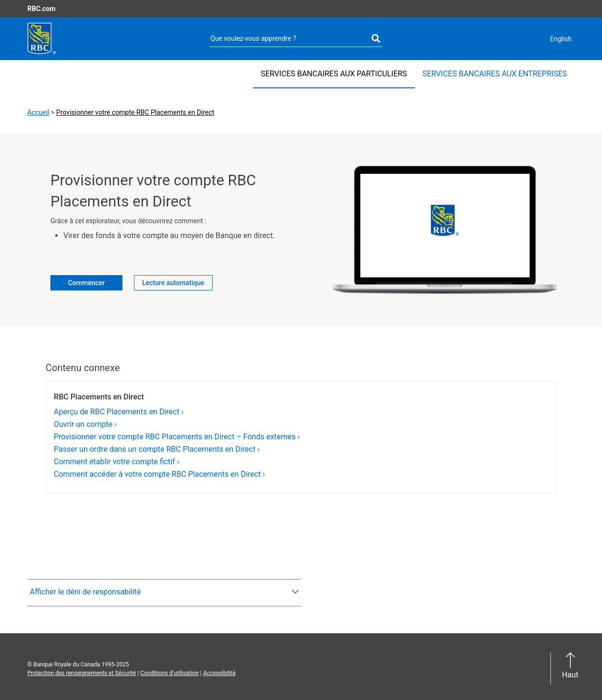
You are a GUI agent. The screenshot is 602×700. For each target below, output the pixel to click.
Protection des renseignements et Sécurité (81, 673)
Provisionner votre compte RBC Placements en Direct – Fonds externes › (177, 436)
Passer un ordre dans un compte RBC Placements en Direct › (157, 449)
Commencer (86, 283)
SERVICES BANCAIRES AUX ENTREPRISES (494, 73)
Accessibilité (219, 673)
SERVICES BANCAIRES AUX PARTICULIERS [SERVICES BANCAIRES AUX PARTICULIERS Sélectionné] (334, 73)
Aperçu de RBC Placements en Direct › (118, 411)
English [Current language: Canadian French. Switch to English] (561, 39)
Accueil (38, 112)
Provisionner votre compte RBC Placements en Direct (135, 112)
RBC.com (41, 8)
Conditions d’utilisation (169, 673)
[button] (164, 592)
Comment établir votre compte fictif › (116, 461)
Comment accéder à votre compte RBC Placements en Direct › (159, 474)
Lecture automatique (173, 283)
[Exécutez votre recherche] (376, 39)
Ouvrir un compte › (85, 424)
